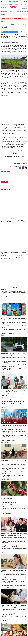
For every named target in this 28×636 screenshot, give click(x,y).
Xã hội (15, 11)
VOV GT (25, 1)
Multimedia (20, 11)
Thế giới (10, 11)
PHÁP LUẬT (4, 443)
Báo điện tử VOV (4, 296)
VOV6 (21, 1)
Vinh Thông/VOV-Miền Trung (20, 163)
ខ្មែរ (22, 4)
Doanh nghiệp (6, 588)
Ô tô (2, 336)
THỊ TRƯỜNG (5, 479)
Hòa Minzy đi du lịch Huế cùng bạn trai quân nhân (13, 585)
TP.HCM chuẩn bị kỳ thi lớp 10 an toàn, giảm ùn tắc (13, 401)
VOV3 (10, 1)
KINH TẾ (3, 21)
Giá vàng (4, 623)
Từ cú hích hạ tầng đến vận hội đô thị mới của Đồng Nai (14, 616)
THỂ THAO (4, 407)
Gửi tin (4, 181)
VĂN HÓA (4, 516)
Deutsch (2, 4)
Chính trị (4, 11)
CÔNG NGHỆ (5, 300)
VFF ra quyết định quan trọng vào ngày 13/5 (12, 429)
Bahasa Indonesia (10, 4)
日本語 (17, 4)
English (4, 7)
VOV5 (17, 1)
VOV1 (2, 1)
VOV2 (6, 1)
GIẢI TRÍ (3, 552)
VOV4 (14, 1)
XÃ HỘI (3, 372)
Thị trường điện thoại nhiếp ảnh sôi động (11, 333)
